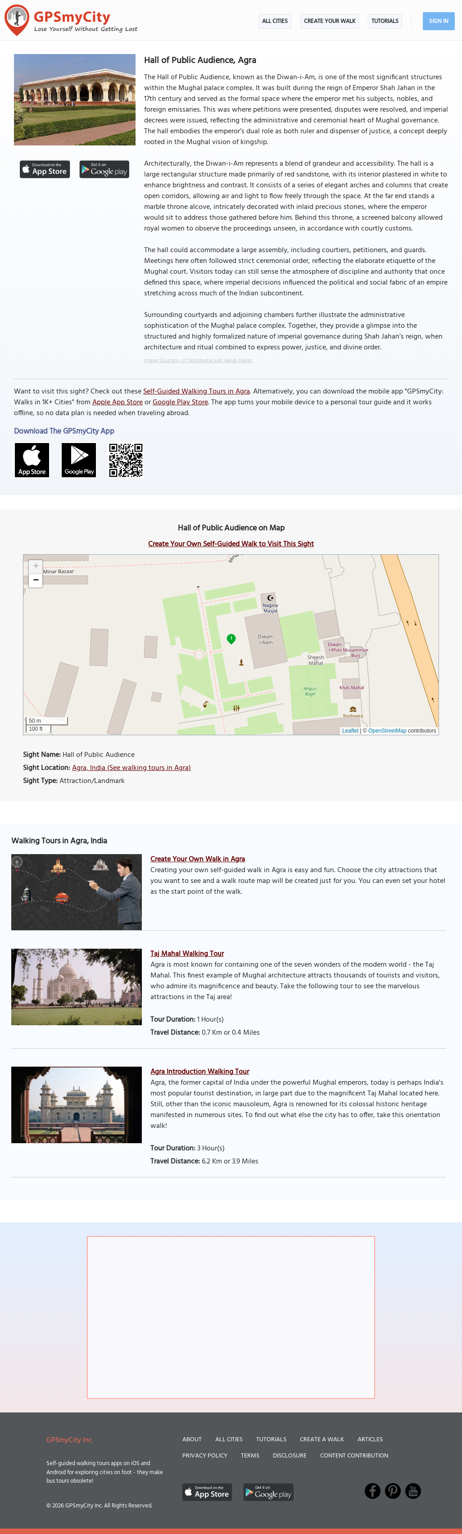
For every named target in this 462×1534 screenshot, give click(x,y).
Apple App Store (117, 402)
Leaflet (350, 731)
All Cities (275, 21)
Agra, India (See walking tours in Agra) (131, 768)
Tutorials (385, 21)
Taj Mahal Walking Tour (187, 954)
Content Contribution (354, 1456)
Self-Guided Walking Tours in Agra (196, 392)
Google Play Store (180, 402)
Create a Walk (322, 1439)
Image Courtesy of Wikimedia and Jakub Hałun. (198, 360)
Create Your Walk (329, 21)
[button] (35, 567)
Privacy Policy (204, 1456)
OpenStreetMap (387, 731)
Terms (250, 1456)
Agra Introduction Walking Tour (199, 1072)
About (192, 1439)
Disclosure (290, 1456)
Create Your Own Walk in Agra (197, 859)
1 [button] (231, 637)
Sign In (438, 21)
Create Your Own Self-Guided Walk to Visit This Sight (231, 544)
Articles (370, 1439)
